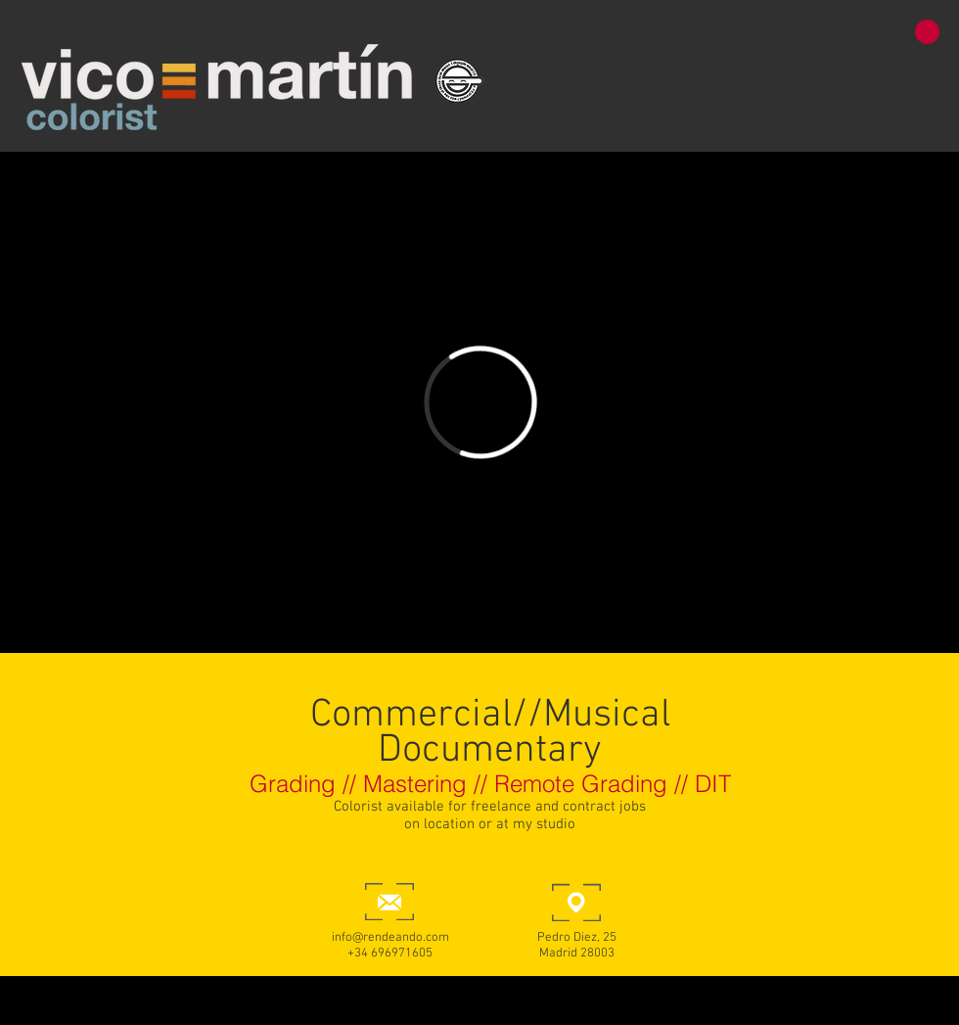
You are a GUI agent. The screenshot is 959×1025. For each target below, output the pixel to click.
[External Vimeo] (480, 402)
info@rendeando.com (390, 938)
